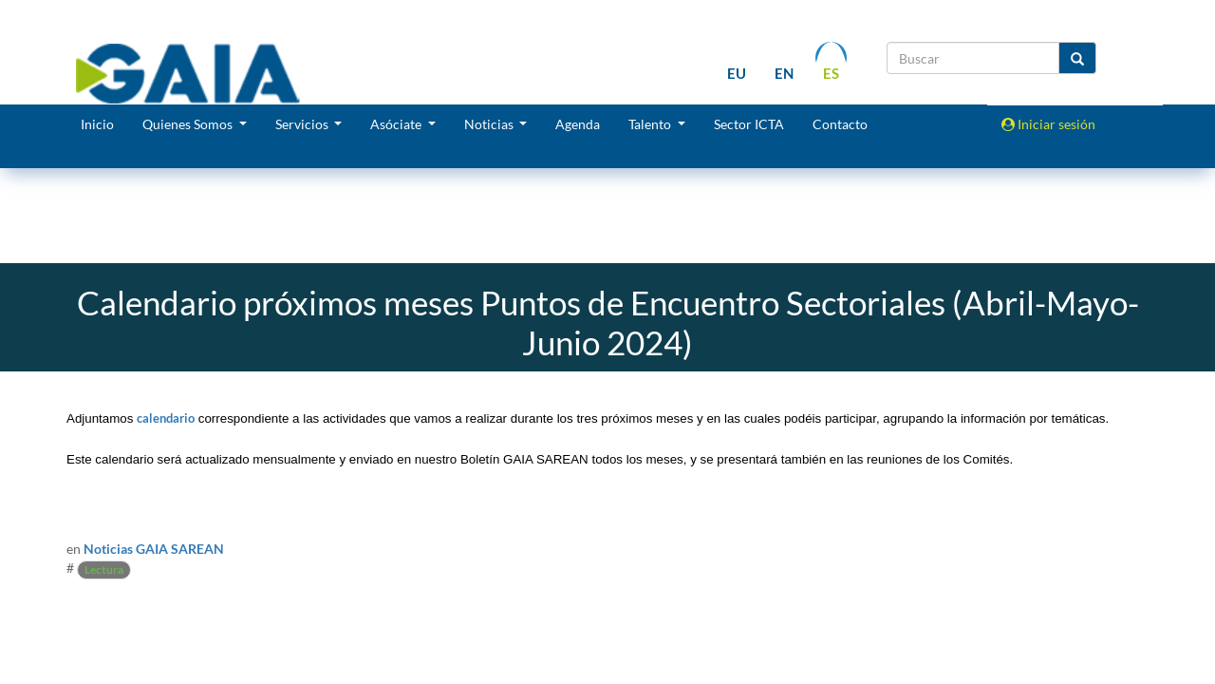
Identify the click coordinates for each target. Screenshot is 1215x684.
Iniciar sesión (1048, 124)
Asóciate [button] (397, 124)
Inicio (97, 124)
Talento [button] (651, 124)
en (784, 73)
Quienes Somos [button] (188, 124)
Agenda (577, 124)
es (831, 73)
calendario (166, 418)
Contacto (840, 124)
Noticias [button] (490, 124)
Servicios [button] (303, 124)
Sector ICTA (749, 124)
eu (736, 73)
